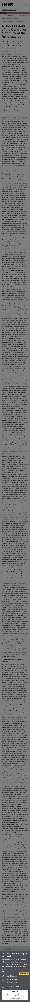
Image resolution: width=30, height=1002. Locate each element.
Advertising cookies (10, 982)
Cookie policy (23, 974)
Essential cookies (10, 976)
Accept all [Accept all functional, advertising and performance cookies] (15, 991)
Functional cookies (10, 979)
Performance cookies (11, 986)
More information (15, 998)
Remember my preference (15, 995)
